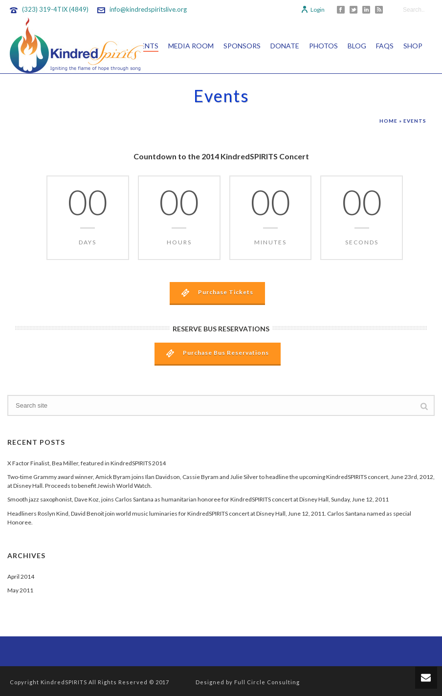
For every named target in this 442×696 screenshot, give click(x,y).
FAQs (385, 46)
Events (145, 46)
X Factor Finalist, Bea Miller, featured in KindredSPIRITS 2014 (86, 463)
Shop (412, 46)
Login (313, 9)
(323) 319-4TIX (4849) (55, 9)
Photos (323, 46)
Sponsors (242, 46)
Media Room (191, 46)
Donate (284, 46)
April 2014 (20, 576)
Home (388, 121)
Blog (357, 46)
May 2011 (20, 590)
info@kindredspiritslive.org (148, 9)
